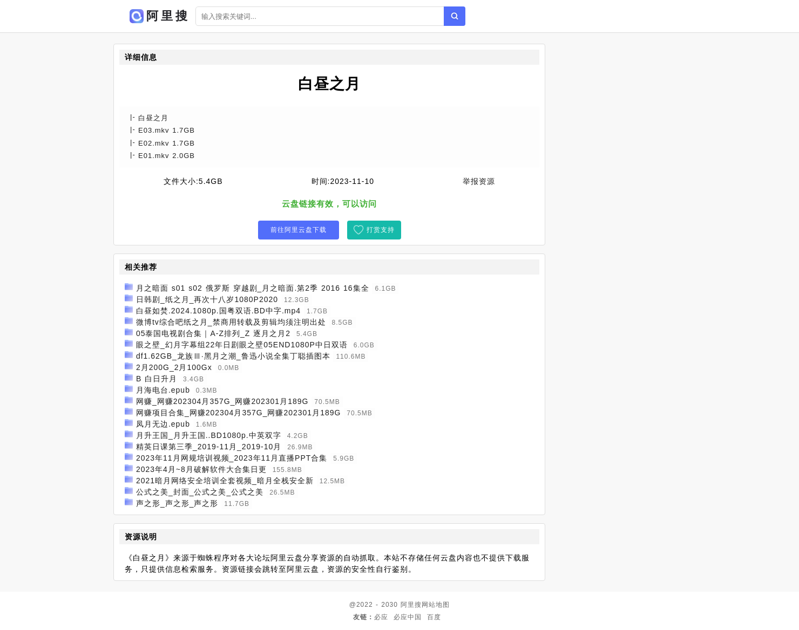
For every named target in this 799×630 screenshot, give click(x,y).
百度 (434, 617)
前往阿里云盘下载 (298, 230)
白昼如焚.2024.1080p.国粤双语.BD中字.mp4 (218, 310)
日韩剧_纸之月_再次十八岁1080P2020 (207, 299)
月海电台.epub (163, 390)
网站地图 (436, 604)
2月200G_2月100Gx (174, 367)
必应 (381, 617)
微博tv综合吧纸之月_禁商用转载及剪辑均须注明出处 (231, 322)
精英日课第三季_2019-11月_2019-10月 (208, 446)
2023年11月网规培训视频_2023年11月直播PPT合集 (231, 458)
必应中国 (408, 617)
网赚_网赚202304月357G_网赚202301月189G (222, 401)
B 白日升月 (156, 378)
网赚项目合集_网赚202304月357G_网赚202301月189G (238, 412)
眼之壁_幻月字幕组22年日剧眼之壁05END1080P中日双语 (242, 344)
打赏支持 (381, 230)
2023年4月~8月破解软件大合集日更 (201, 469)
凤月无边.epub (163, 424)
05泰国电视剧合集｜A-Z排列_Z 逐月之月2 (213, 333)
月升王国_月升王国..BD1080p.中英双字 (208, 435)
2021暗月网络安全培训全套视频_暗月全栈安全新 (225, 480)
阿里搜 (411, 604)
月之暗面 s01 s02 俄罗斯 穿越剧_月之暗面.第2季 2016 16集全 (252, 288)
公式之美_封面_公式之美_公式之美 (199, 492)
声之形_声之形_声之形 (177, 503)
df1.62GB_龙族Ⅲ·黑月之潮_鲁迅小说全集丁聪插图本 (233, 356)
